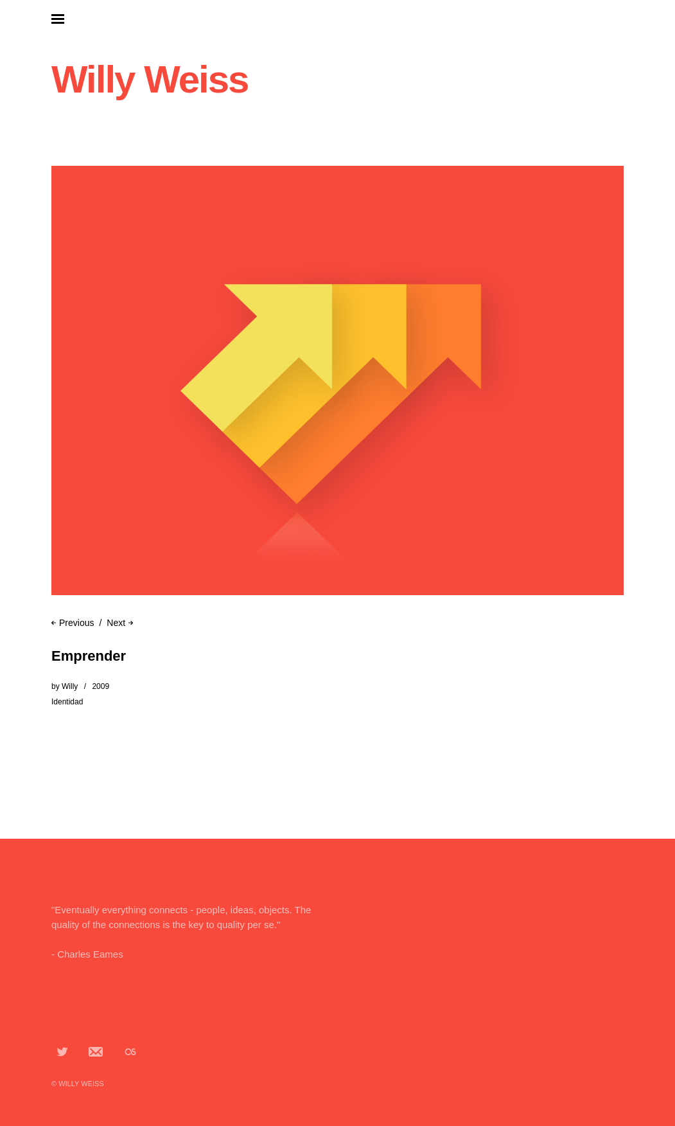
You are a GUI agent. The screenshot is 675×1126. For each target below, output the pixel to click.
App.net (96, 1051)
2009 (100, 686)
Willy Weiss (149, 79)
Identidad (67, 701)
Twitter (62, 1051)
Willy (70, 686)
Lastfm (130, 1051)
